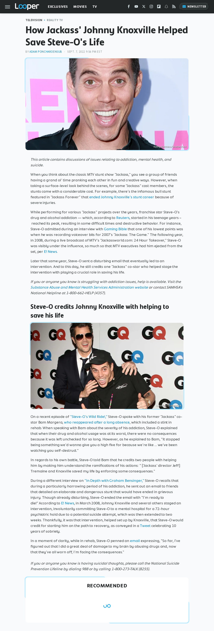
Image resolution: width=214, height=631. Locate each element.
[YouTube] (136, 7)
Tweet (145, 525)
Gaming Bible (115, 229)
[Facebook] (129, 7)
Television (33, 20)
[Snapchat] (166, 7)
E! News (50, 251)
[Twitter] (144, 7)
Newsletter (194, 6)
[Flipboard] (159, 7)
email (135, 540)
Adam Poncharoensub (45, 51)
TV (94, 6)
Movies (80, 6)
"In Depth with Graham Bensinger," (114, 480)
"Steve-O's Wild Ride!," (88, 416)
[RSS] (174, 7)
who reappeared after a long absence (97, 422)
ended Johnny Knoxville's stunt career (121, 197)
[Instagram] (151, 7)
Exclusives (58, 6)
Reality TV (55, 20)
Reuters (122, 217)
